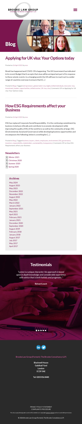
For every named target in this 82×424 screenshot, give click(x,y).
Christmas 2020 (13, 160)
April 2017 (13, 246)
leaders (16, 88)
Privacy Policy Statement (41, 407)
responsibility (17, 143)
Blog (14, 86)
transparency (47, 143)
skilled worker (35, 88)
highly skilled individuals (55, 86)
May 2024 (13, 182)
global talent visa (40, 86)
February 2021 (15, 217)
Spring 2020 (12, 166)
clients (37, 141)
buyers (31, 141)
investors (8, 143)
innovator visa (69, 86)
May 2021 (13, 211)
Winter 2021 (12, 157)
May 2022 (13, 200)
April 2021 (13, 214)
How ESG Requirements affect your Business (35, 107)
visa (48, 88)
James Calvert (50, 413)
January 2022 (14, 206)
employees (44, 141)
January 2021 (14, 220)
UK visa (44, 88)
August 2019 (14, 229)
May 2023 (13, 188)
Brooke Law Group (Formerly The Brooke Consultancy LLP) (43, 418)
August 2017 (14, 237)
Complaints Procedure (41, 409)
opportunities (25, 88)
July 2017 (13, 240)
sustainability (37, 143)
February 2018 (15, 232)
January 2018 (14, 234)
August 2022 (14, 197)
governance (66, 141)
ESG (60, 141)
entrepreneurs (28, 86)
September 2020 (16, 226)
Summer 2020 (12, 163)
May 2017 (13, 243)
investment (9, 88)
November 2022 (16, 194)
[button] (75, 9)
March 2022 (14, 203)
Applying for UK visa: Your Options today (39, 57)
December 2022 (16, 191)
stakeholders (27, 143)
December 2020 (16, 223)
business (26, 141)
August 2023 (14, 185)
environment (53, 141)
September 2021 (16, 208)
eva (26, 65)
